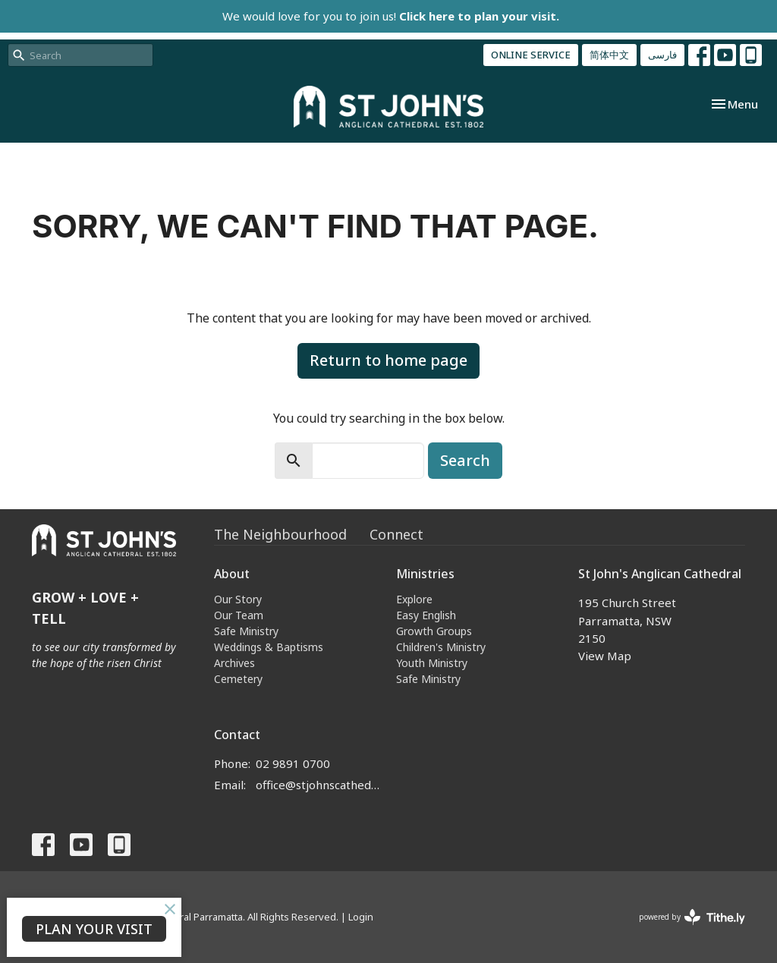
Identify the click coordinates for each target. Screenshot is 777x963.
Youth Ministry (431, 663)
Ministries (425, 573)
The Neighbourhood (280, 534)
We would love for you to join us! (390, 16)
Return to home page (388, 360)
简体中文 (609, 54)
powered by (692, 917)
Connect (396, 534)
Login (360, 917)
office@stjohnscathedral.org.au (318, 784)
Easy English (426, 615)
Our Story (238, 599)
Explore (414, 599)
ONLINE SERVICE (531, 54)
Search (465, 460)
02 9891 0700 (293, 763)
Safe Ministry (246, 631)
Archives (234, 663)
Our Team (238, 615)
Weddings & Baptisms (268, 647)
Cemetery (238, 679)
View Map (604, 655)
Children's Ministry (441, 647)
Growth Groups (434, 631)
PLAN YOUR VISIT (94, 929)
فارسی (662, 54)
